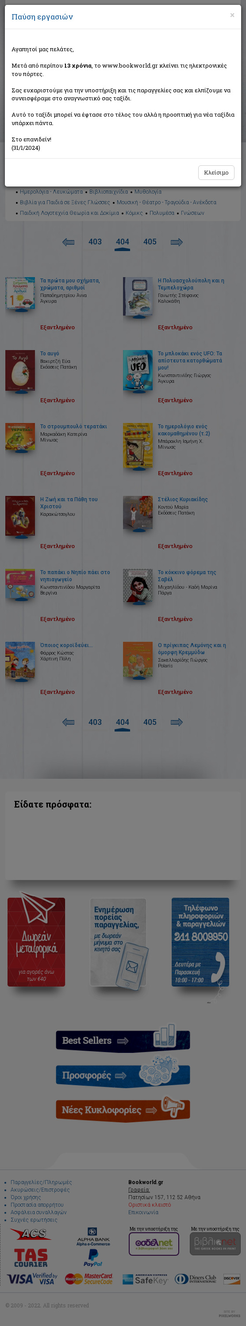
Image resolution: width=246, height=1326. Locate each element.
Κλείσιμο (216, 172)
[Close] (232, 15)
